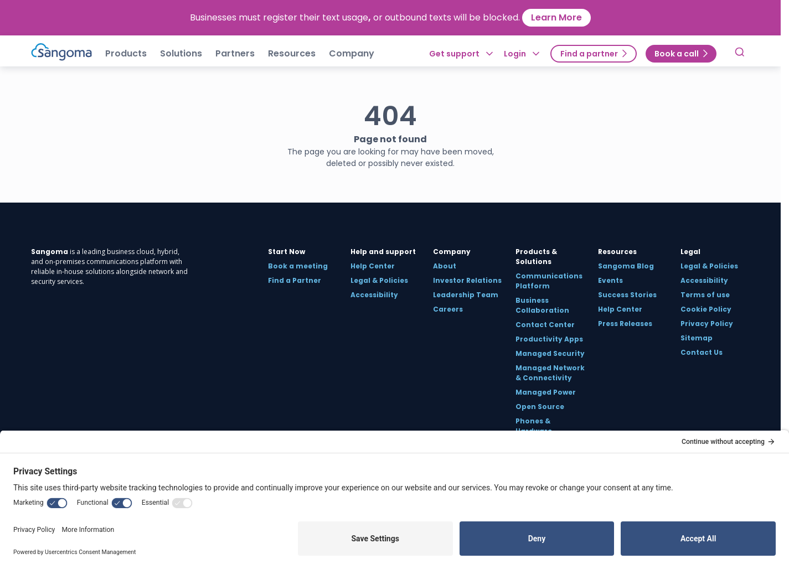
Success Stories (627, 294)
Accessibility (374, 294)
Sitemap (696, 338)
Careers (448, 309)
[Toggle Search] (740, 53)
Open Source (539, 406)
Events (610, 280)
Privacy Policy (706, 323)
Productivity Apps (549, 339)
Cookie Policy (705, 309)
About (444, 266)
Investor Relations (467, 280)
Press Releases (625, 323)
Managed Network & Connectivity (550, 372)
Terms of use (705, 294)
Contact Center (545, 324)
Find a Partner (294, 280)
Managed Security (550, 353)
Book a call (676, 53)
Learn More (556, 17)
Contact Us (701, 352)
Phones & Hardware (533, 426)
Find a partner (589, 53)
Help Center (372, 266)
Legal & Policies (379, 280)
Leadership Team (465, 294)
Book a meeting (298, 266)
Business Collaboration (542, 305)
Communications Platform (548, 281)
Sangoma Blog (626, 266)
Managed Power (545, 392)
